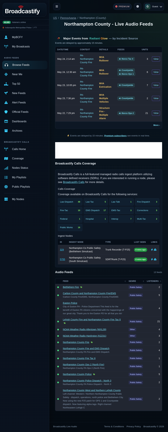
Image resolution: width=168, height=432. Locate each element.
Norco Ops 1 (126, 74)
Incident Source (127, 38)
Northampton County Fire (76, 342)
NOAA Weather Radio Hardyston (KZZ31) (84, 336)
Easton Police (70, 303)
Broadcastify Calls (73, 182)
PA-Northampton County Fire (87, 59)
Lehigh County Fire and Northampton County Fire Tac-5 (92, 319)
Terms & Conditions (114, 426)
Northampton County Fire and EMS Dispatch (86, 348)
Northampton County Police (77, 374)
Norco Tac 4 (126, 59)
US (55, 18)
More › (156, 125)
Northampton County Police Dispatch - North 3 (87, 380)
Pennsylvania (68, 18)
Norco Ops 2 (126, 113)
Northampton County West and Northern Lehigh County (92, 390)
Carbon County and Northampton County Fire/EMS (89, 293)
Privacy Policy (134, 426)
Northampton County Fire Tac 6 (79, 358)
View (155, 59)
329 (62, 249)
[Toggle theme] (137, 6)
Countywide (126, 70)
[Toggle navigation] (56, 6)
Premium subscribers (115, 135)
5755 (62, 259)
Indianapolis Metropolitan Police (18, 28)
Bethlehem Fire (71, 287)
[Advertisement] (108, 150)
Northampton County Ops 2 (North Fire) (83, 364)
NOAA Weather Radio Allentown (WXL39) (84, 329)
